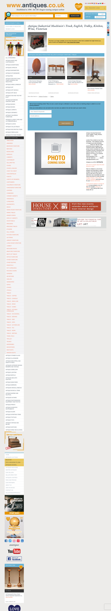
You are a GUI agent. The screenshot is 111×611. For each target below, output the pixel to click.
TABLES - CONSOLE (12, 298)
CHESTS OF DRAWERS (13, 179)
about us (8, 485)
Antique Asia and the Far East (13, 96)
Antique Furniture (12, 137)
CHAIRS (9, 165)
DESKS (9, 207)
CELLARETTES (11, 162)
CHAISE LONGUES (12, 168)
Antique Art (9, 87)
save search (66, 123)
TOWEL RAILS (10, 336)
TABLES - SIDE (11, 319)
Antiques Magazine (12, 467)
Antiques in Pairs (11, 397)
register (8, 459)
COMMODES (10, 193)
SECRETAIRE (10, 276)
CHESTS (9, 176)
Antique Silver (10, 411)
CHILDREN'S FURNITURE (13, 185)
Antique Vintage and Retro (12, 423)
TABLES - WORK (11, 330)
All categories (10, 57)
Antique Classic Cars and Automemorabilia (14, 120)
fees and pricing (11, 480)
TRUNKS (9, 341)
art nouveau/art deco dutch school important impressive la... (14, 596)
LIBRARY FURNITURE (12, 240)
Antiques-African (11, 67)
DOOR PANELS (11, 221)
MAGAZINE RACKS (12, 248)
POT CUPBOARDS (12, 268)
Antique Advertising (12, 65)
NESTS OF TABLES (12, 254)
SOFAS (8, 284)
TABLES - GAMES (11, 307)
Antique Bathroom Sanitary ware (12, 100)
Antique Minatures (12, 382)
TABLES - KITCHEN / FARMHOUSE (12, 310)
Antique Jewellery (12, 369)
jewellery (93, 179)
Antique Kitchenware (13, 73)
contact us (9, 490)
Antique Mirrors (11, 385)
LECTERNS (10, 237)
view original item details (73, 42)
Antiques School (11, 465)
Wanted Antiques (11, 470)
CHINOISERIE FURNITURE (14, 187)
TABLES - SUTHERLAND (13, 325)
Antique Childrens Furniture (12, 116)
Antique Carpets (11, 109)
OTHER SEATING (11, 262)
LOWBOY (9, 246)
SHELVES (9, 279)
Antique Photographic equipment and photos (13, 401)
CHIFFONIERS (10, 182)
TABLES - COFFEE (12, 295)
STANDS (9, 287)
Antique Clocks (11, 124)
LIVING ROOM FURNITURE (14, 243)
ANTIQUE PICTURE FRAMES (13, 135)
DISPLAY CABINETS (12, 218)
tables (100, 178)
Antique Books (10, 104)
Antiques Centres (11, 477)
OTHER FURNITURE (12, 259)
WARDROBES (10, 344)
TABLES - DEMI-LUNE (12, 301)
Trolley (9, 339)
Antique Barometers (12, 70)
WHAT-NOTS (10, 350)
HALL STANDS (10, 232)
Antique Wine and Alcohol (14, 430)
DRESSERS (10, 223)
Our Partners (10, 482)
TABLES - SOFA (11, 322)
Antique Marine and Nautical (12, 394)
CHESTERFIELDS (11, 173)
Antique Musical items (13, 390)
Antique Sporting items (13, 414)
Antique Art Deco (11, 93)
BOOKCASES (10, 151)
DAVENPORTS (10, 204)
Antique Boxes (10, 107)
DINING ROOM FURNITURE (14, 210)
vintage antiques (90, 178)
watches (88, 179)
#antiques (14, 544)
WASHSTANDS (11, 347)
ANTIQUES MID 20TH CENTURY (11, 378)
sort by (87, 16)
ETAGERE (9, 229)
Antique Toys (10, 420)
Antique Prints (10, 404)
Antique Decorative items (14, 129)
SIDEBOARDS (10, 282)
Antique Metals (11, 375)
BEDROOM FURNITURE (13, 146)
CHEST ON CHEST (12, 171)
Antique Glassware (12, 358)
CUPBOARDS (10, 201)
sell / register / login (92, 8)
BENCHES (9, 149)
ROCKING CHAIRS (12, 270)
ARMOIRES (10, 143)
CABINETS (9, 157)
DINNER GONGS (11, 215)
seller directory (11, 475)
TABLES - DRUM (11, 304)
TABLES (9, 293)
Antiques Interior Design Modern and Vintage (14, 366)
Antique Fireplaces (12, 132)
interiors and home (95, 180)
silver (96, 178)
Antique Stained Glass (13, 355)
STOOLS (9, 290)
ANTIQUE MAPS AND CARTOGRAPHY (11, 61)
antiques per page (91, 14)
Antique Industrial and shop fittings (13, 361)
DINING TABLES (11, 212)
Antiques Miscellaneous (14, 387)
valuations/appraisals (13, 492)
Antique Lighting (11, 372)
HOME (7, 454)
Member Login (10, 29)
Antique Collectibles (13, 126)
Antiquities (9, 76)
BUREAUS (9, 154)
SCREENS (9, 273)
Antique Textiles (11, 417)
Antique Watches (11, 427)
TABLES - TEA (10, 327)
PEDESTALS (10, 265)
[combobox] (61, 15)
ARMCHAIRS (10, 140)
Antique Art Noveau (12, 90)
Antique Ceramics (11, 112)
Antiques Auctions (12, 457)
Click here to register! (13, 26)
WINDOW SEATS (11, 352)
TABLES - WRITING (12, 333)
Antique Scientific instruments (11, 408)
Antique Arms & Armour (13, 84)
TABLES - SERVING (12, 316)
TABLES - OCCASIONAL (13, 314)
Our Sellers (10, 472)
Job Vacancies (10, 487)
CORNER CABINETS (12, 196)
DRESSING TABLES (12, 226)
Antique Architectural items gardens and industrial (13, 80)
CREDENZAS (10, 198)
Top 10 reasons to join (13, 462)
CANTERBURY (10, 160)
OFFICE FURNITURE (12, 257)
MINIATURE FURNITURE (13, 251)
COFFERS (9, 190)
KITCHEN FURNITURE (13, 234)
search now (75, 15)
